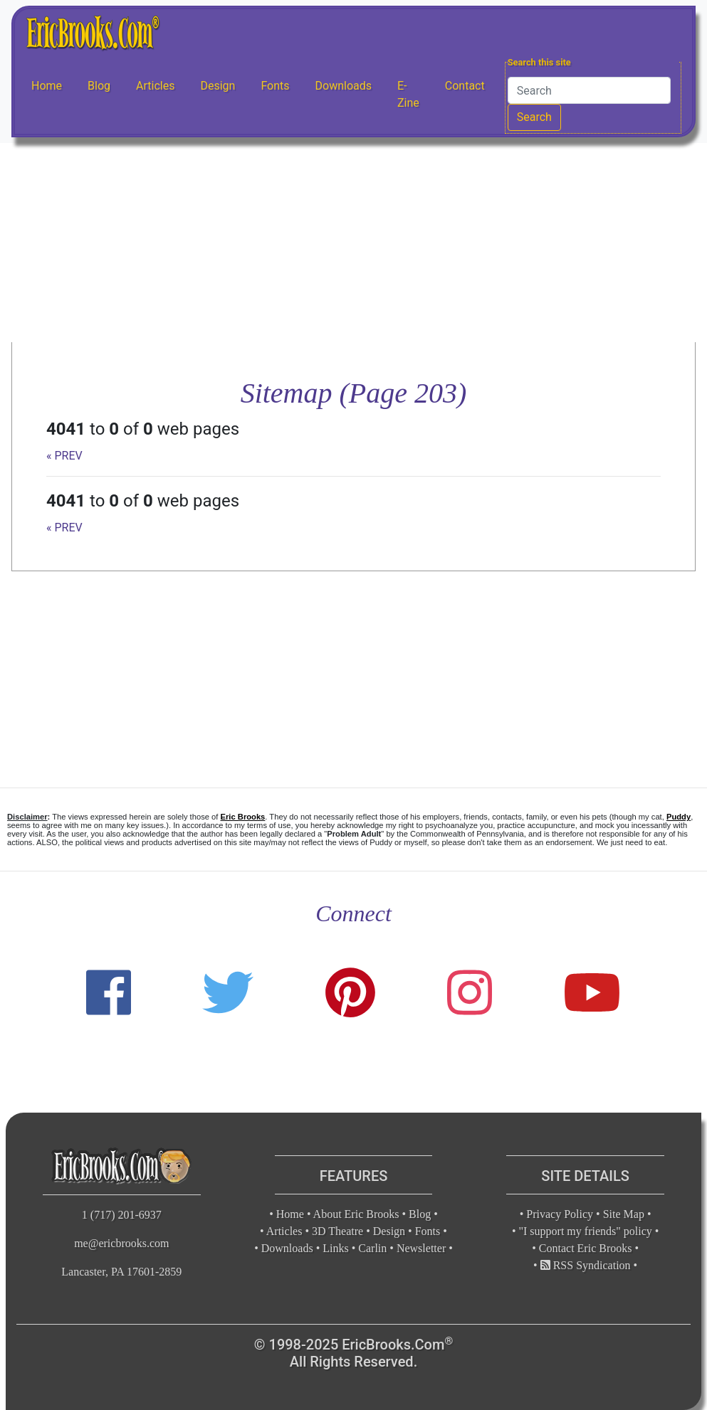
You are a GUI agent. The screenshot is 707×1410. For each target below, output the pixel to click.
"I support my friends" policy (585, 1231)
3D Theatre (337, 1231)
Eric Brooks (243, 816)
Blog (99, 85)
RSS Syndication (585, 1265)
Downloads (343, 85)
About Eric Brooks (356, 1214)
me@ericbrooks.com (121, 1243)
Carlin (372, 1248)
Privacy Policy (559, 1214)
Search (534, 117)
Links (335, 1248)
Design (217, 85)
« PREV (64, 455)
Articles (155, 85)
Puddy (678, 816)
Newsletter (421, 1248)
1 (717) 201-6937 (122, 1215)
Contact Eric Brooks (585, 1248)
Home (46, 85)
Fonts (275, 85)
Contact (465, 85)
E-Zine (408, 94)
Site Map (623, 1214)
